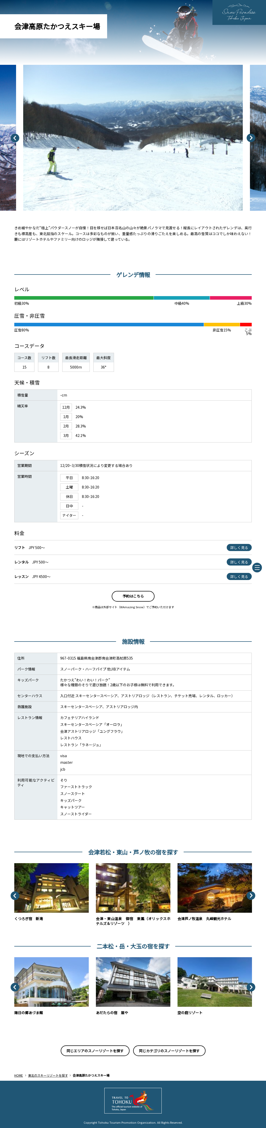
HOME (18, 1075)
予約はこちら (133, 596)
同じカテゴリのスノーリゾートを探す (169, 1050)
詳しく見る (239, 547)
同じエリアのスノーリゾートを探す (95, 1050)
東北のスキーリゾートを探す (48, 1075)
